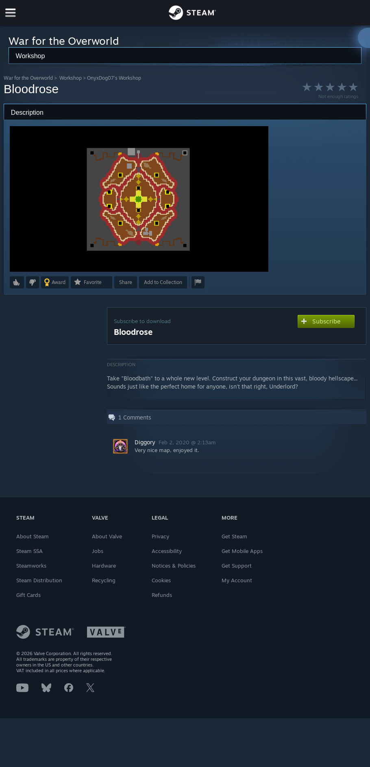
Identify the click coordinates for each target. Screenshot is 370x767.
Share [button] (125, 282)
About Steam (32, 536)
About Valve (107, 536)
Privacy (160, 536)
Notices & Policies (174, 565)
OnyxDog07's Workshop (114, 78)
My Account (237, 580)
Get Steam (234, 536)
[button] (17, 282)
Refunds (162, 595)
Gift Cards (28, 595)
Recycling (103, 580)
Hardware (104, 565)
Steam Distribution (39, 580)
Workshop (70, 78)
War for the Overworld (28, 78)
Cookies (161, 580)
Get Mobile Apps (242, 551)
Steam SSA (29, 551)
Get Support (237, 565)
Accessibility (167, 551)
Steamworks (31, 565)
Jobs (97, 551)
